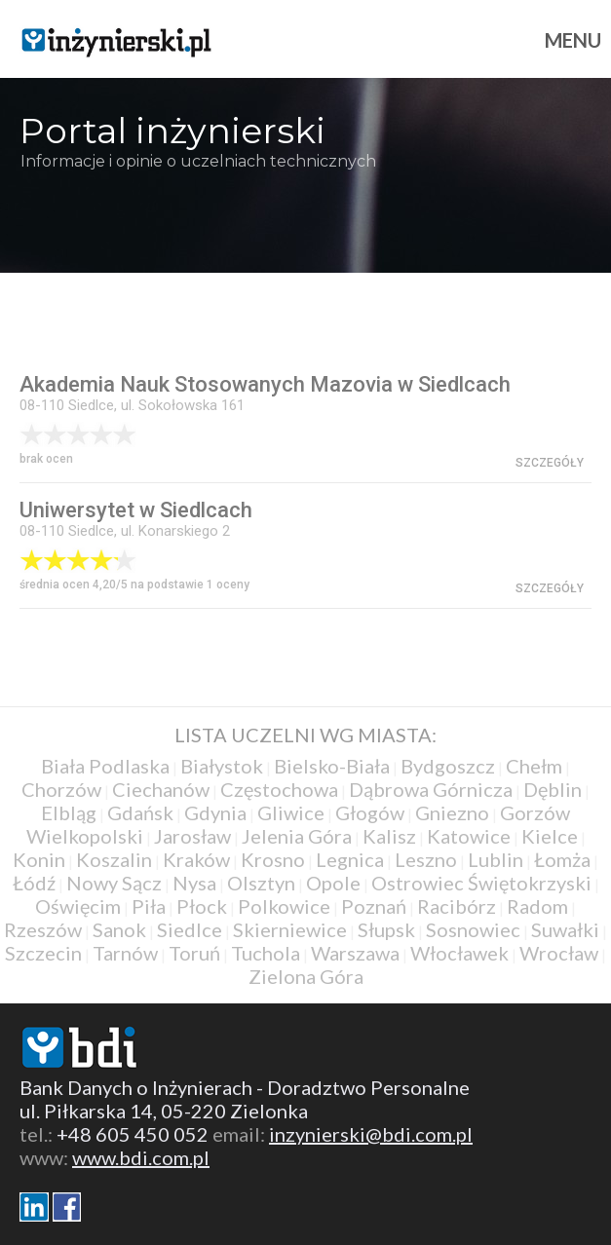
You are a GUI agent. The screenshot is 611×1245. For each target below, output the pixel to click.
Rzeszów (43, 929)
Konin (39, 859)
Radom (537, 906)
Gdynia (215, 812)
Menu (573, 40)
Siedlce (189, 929)
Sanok (119, 929)
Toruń (194, 952)
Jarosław (192, 836)
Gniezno (452, 812)
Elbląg (68, 812)
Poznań (373, 906)
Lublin (495, 859)
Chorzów (61, 789)
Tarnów (125, 952)
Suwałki (565, 929)
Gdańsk (140, 812)
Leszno (426, 859)
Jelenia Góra (297, 836)
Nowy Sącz (114, 882)
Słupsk (386, 929)
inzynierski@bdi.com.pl (371, 1134)
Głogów (369, 812)
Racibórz (456, 906)
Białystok (221, 765)
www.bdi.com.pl (141, 1157)
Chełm (534, 765)
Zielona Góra (305, 976)
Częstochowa (279, 789)
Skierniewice (290, 929)
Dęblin (552, 789)
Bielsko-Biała (332, 765)
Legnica (350, 859)
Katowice (469, 836)
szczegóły (550, 463)
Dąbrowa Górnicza (431, 789)
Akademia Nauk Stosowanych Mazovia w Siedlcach (265, 384)
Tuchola (265, 952)
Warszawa (355, 952)
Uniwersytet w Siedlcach (135, 510)
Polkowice (284, 906)
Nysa (194, 882)
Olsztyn (261, 882)
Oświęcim (78, 906)
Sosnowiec (473, 929)
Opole (333, 882)
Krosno (273, 859)
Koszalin (114, 859)
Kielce (549, 836)
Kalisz (389, 836)
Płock (201, 906)
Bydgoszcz (448, 765)
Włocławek (459, 952)
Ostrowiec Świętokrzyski (481, 882)
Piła (149, 906)
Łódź (34, 882)
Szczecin (43, 952)
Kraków (196, 859)
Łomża (562, 859)
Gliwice (291, 812)
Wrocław (558, 952)
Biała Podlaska (105, 765)
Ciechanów (161, 789)
